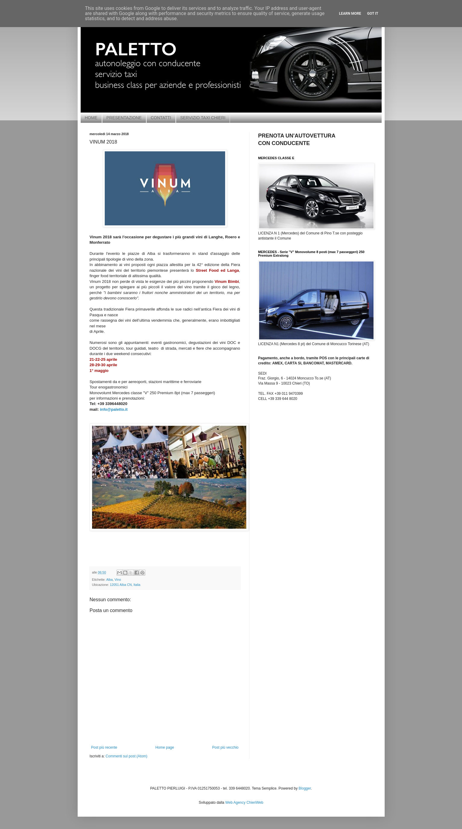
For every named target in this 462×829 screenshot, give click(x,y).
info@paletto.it (114, 409)
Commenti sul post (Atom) (126, 756)
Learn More (350, 13)
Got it (372, 13)
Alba (109, 579)
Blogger (305, 788)
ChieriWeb (255, 802)
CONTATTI (161, 117)
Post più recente (104, 747)
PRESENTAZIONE (124, 117)
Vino (118, 579)
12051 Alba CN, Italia (125, 584)
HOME (91, 117)
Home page (164, 747)
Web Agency (235, 802)
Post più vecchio (225, 747)
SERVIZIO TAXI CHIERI (202, 117)
